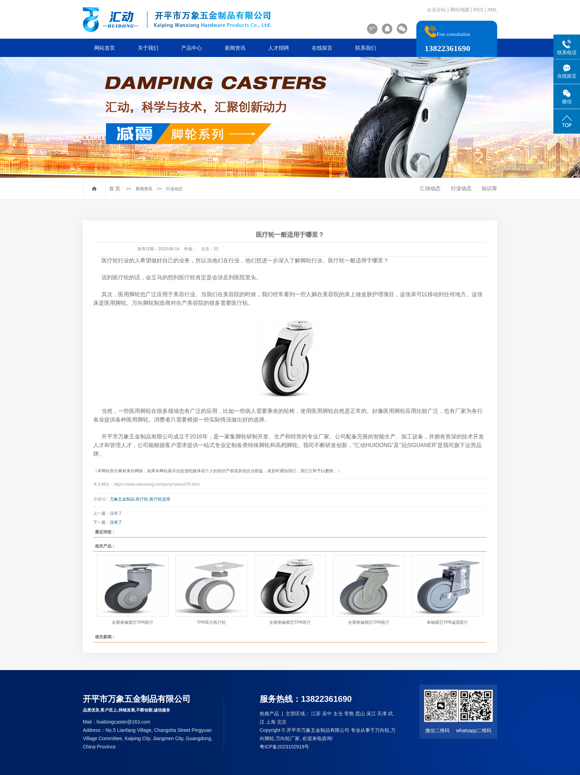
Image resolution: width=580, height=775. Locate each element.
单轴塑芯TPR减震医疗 (447, 622)
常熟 (349, 713)
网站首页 (104, 48)
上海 (271, 722)
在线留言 (322, 48)
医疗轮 (142, 499)
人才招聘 (278, 48)
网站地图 (460, 9)
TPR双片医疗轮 (211, 622)
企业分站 (436, 9)
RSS (478, 9)
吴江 (371, 713)
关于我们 (148, 48)
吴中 (327, 713)
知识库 (489, 188)
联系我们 (365, 48)
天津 (382, 713)
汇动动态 (430, 188)
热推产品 (269, 713)
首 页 (114, 188)
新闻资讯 (235, 48)
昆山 (360, 713)
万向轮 (382, 730)
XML (492, 9)
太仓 (338, 713)
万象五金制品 (122, 499)
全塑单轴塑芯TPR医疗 (132, 622)
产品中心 (191, 48)
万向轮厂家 (288, 738)
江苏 (316, 713)
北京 (282, 722)
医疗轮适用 (159, 499)
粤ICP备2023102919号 (284, 746)
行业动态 (174, 188)
